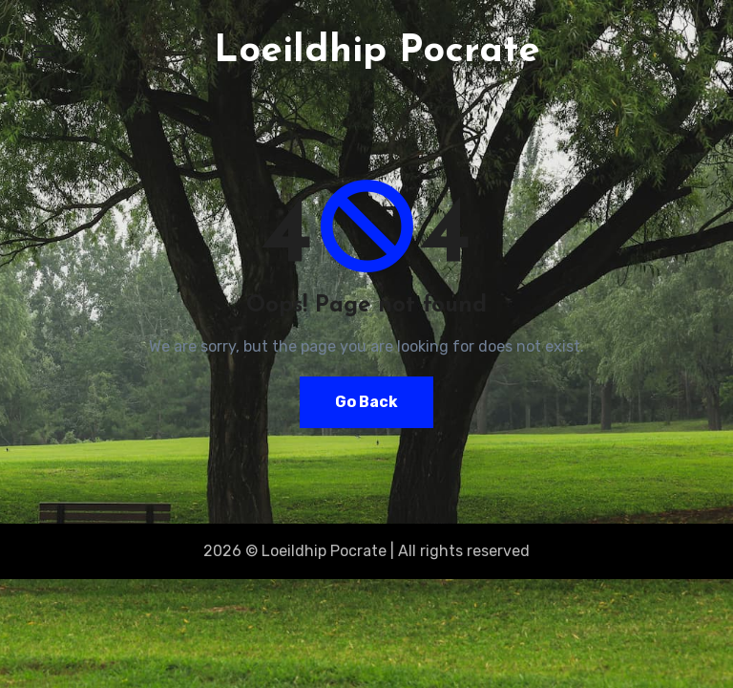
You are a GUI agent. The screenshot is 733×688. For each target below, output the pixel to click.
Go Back (366, 402)
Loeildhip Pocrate (377, 51)
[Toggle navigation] (44, 51)
